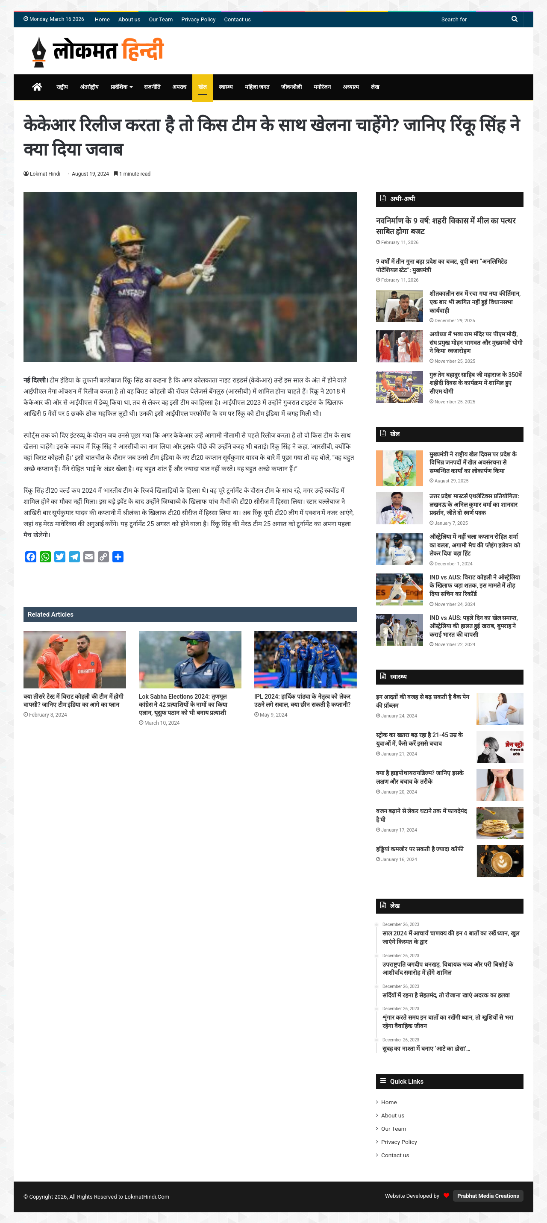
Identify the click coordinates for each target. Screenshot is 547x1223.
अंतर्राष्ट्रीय (89, 87)
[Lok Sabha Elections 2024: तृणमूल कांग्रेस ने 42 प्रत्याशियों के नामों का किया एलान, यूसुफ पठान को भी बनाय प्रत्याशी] (190, 659)
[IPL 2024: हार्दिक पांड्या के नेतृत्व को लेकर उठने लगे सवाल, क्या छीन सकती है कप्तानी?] (305, 659)
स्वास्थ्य (226, 87)
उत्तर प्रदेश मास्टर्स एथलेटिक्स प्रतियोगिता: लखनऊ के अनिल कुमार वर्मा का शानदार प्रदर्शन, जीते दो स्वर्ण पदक (474, 504)
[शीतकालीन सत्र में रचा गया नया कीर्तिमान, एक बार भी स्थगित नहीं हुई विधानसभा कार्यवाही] (399, 306)
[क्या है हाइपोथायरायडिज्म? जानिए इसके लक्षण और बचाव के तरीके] (499, 785)
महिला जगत (257, 87)
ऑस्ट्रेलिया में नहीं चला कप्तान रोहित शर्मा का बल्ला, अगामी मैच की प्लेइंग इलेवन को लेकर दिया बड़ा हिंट (474, 545)
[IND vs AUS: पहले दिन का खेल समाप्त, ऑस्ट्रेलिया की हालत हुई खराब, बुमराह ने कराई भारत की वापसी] (399, 630)
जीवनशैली (291, 87)
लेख (375, 87)
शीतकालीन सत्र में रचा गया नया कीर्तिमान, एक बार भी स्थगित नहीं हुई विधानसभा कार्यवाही (475, 302)
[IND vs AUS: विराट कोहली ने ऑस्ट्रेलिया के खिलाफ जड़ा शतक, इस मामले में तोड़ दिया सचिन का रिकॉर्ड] (399, 589)
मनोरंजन (322, 87)
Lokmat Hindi (45, 174)
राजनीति (152, 87)
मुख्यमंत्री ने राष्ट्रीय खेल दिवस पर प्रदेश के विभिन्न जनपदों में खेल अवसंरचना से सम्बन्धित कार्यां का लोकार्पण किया (473, 462)
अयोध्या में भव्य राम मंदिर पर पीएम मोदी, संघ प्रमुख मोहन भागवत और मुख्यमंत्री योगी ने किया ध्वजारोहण (476, 342)
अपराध (179, 87)
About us (129, 19)
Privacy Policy (198, 19)
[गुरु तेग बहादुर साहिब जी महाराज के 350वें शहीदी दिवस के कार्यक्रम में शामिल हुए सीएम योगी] (399, 387)
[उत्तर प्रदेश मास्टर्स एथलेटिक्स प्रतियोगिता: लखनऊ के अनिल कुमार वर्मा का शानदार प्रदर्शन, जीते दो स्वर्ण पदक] (399, 508)
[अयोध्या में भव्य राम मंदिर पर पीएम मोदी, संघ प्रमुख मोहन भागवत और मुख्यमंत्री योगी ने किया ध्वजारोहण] (399, 346)
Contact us (237, 19)
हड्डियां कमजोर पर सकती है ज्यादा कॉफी (420, 849)
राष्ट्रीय (62, 87)
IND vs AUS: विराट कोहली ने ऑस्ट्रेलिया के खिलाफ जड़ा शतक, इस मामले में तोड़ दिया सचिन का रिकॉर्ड (474, 585)
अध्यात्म (351, 87)
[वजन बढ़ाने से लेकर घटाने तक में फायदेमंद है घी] (499, 823)
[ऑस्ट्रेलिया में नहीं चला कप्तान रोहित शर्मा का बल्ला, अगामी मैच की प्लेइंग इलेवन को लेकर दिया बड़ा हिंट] (399, 549)
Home (102, 19)
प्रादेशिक (119, 87)
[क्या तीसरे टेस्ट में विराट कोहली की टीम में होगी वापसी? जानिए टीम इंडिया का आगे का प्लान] (75, 659)
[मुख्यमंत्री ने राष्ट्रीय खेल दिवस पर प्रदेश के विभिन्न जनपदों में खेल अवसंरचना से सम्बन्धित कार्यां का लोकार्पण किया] (399, 468)
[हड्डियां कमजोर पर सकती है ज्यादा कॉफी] (499, 861)
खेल (202, 87)
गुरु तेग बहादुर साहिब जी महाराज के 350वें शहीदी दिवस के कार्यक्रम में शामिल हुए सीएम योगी (475, 383)
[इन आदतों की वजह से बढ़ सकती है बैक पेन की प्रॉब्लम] (499, 709)
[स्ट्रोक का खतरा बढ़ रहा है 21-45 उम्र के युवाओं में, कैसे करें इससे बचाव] (499, 747)
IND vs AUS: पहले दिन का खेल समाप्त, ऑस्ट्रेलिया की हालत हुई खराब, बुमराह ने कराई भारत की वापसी (473, 626)
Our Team (161, 19)
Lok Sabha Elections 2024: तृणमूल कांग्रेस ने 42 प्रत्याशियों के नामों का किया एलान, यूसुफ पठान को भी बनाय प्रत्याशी (183, 704)
